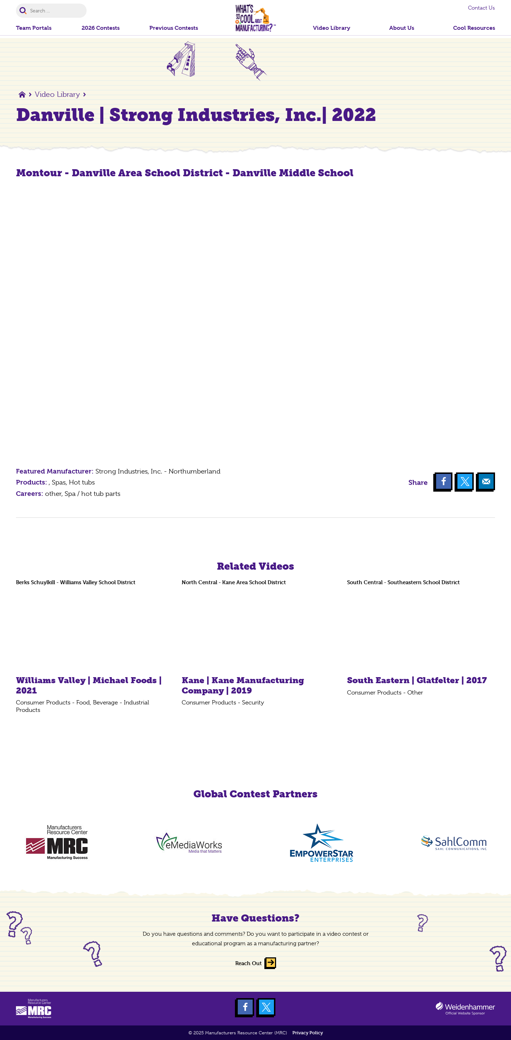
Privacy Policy (307, 1032)
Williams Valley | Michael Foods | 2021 (89, 685)
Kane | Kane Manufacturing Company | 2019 (243, 685)
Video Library (57, 94)
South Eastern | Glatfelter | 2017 (417, 680)
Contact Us (481, 8)
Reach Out (248, 963)
